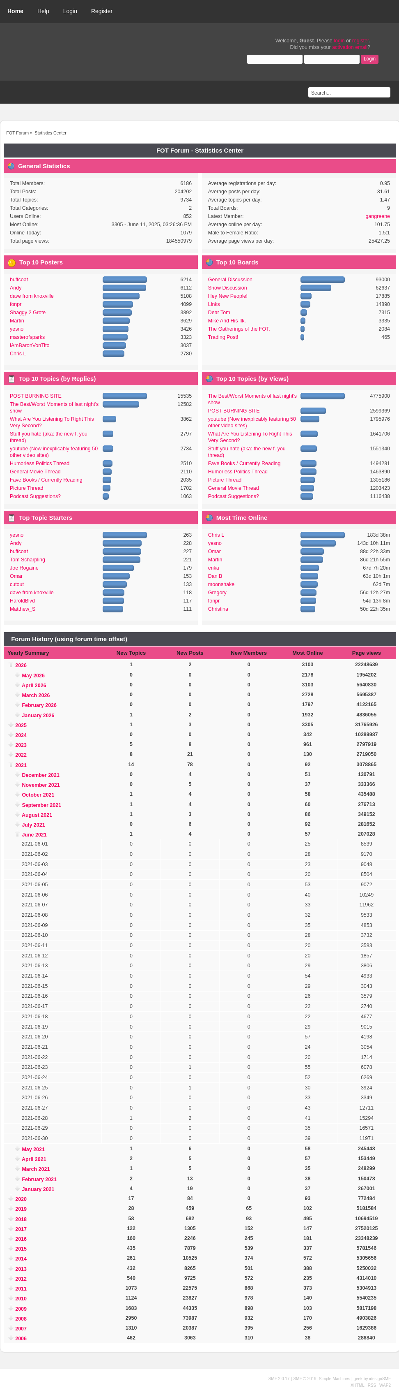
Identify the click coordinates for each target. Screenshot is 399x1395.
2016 (21, 1239)
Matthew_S (22, 609)
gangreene (377, 216)
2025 (21, 725)
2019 (21, 1209)
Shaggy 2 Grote (28, 312)
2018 (21, 1219)
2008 (21, 1319)
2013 (21, 1269)
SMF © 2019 (304, 1378)
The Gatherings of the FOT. (239, 329)
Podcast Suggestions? (35, 496)
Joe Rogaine (24, 568)
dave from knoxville (32, 296)
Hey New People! (228, 296)
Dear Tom (219, 312)
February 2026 (39, 705)
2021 (21, 765)
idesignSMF (380, 1378)
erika (213, 568)
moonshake (221, 584)
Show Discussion (227, 288)
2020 (21, 1199)
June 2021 (34, 835)
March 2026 (36, 695)
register (360, 41)
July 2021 (33, 825)
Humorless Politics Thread (39, 463)
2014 (21, 1259)
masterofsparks (27, 337)
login (339, 41)
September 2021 (41, 805)
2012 (21, 1279)
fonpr (15, 304)
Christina (218, 609)
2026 (21, 665)
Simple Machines (334, 1378)
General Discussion (230, 280)
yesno (16, 329)
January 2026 (38, 715)
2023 (21, 745)
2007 (21, 1329)
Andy (15, 288)
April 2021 (34, 1159)
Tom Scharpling (27, 560)
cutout (17, 584)
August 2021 (37, 815)
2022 (21, 755)
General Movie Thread (35, 472)
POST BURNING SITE (36, 396)
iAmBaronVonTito (30, 345)
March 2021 (36, 1169)
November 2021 (41, 785)
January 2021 (38, 1189)
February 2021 (39, 1179)
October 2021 (38, 795)
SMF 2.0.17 (279, 1378)
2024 (21, 735)
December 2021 (41, 775)
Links (214, 304)
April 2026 (34, 685)
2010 (21, 1299)
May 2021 (33, 1149)
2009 (21, 1309)
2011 (21, 1289)
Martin (17, 321)
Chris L (18, 354)
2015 (21, 1249)
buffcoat (19, 280)
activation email (349, 47)
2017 (21, 1229)
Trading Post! (223, 337)
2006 (21, 1339)
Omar (16, 576)
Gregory (217, 593)
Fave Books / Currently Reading (46, 480)
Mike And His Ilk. (227, 321)
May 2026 (33, 676)
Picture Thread (27, 488)
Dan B (215, 576)
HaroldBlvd (22, 601)
